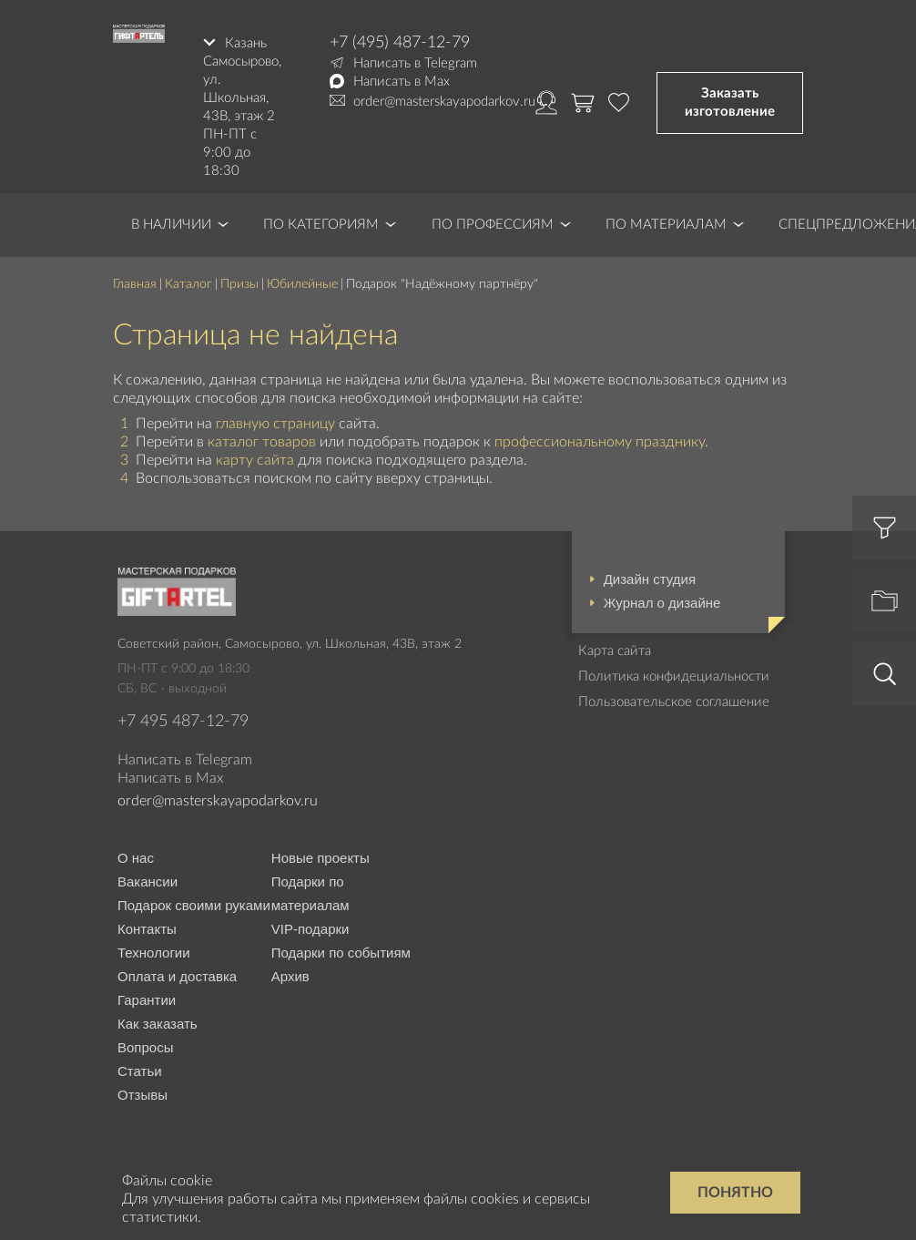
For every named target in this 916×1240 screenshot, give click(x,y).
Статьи (139, 1070)
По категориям (321, 224)
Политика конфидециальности (673, 675)
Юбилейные (302, 283)
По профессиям (493, 224)
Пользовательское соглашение (673, 701)
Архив (290, 975)
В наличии (171, 224)
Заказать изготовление (730, 102)
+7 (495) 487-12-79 (400, 43)
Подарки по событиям (341, 951)
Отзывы (142, 1094)
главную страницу (275, 422)
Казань (246, 42)
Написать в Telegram (415, 63)
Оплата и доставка (177, 975)
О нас (135, 857)
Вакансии (147, 880)
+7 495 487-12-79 (183, 720)
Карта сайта (614, 650)
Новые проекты (320, 857)
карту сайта (255, 459)
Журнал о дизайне (662, 602)
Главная (135, 283)
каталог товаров (262, 441)
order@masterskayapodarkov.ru (444, 101)
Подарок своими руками (193, 904)
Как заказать (157, 1022)
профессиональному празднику (599, 441)
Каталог (188, 283)
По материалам (666, 224)
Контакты (147, 928)
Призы (239, 283)
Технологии (153, 951)
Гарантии (146, 999)
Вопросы (145, 1046)
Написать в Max (401, 81)
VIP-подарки (310, 928)
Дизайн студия (650, 578)
